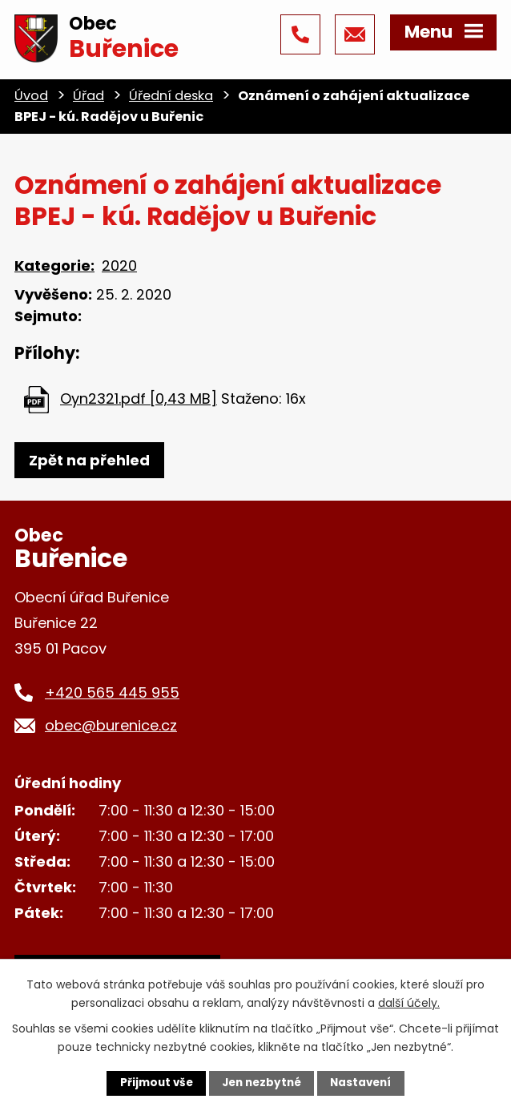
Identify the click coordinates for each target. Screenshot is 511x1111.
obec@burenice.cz (111, 725)
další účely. (409, 1002)
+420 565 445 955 (112, 692)
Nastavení (364, 1083)
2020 (119, 266)
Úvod (31, 96)
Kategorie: (54, 266)
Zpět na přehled (89, 460)
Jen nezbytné (261, 1083)
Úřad (88, 96)
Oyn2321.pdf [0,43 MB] (138, 398)
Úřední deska (171, 96)
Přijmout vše (153, 1083)
